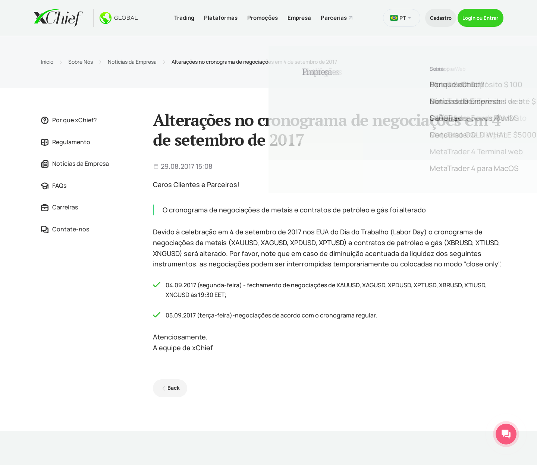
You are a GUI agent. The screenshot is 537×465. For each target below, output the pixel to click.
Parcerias (332, 16)
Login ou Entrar (476, 16)
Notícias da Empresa (132, 59)
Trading (164, 16)
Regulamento (65, 139)
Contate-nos (65, 226)
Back (171, 385)
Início (47, 59)
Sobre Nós (80, 59)
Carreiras (59, 204)
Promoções (251, 16)
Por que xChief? (69, 117)
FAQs (53, 182)
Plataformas (205, 16)
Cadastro (425, 16)
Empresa (293, 16)
